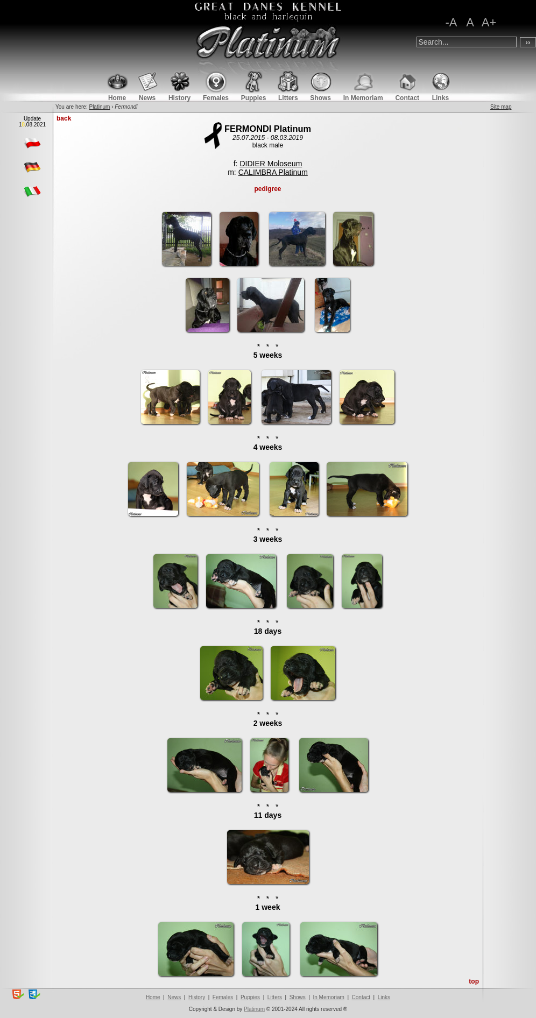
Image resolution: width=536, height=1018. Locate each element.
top (474, 981)
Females (223, 997)
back (64, 118)
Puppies (250, 997)
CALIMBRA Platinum (273, 172)
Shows (298, 997)
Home (153, 997)
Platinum (99, 107)
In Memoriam (328, 997)
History (196, 997)
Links (384, 997)
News (174, 997)
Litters (274, 997)
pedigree (267, 189)
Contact (361, 997)
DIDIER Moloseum (270, 163)
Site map (500, 107)
